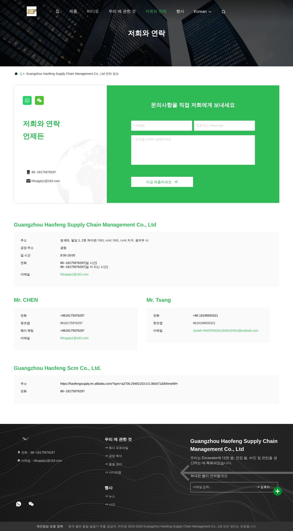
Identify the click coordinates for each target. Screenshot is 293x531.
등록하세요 (265, 487)
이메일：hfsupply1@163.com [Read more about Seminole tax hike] (39, 460)
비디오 (93, 11)
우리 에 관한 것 (122, 11)
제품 (73, 11)
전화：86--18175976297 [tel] (36, 452)
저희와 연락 (156, 11)
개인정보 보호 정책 (49, 526)
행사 (180, 11)
